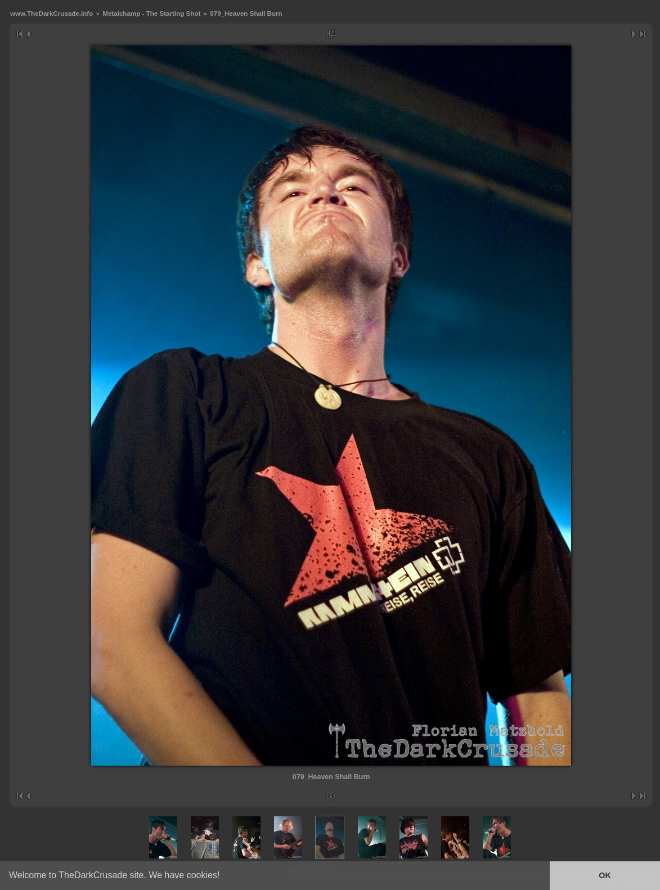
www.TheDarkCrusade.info (51, 13)
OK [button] (605, 875)
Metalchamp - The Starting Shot (151, 13)
